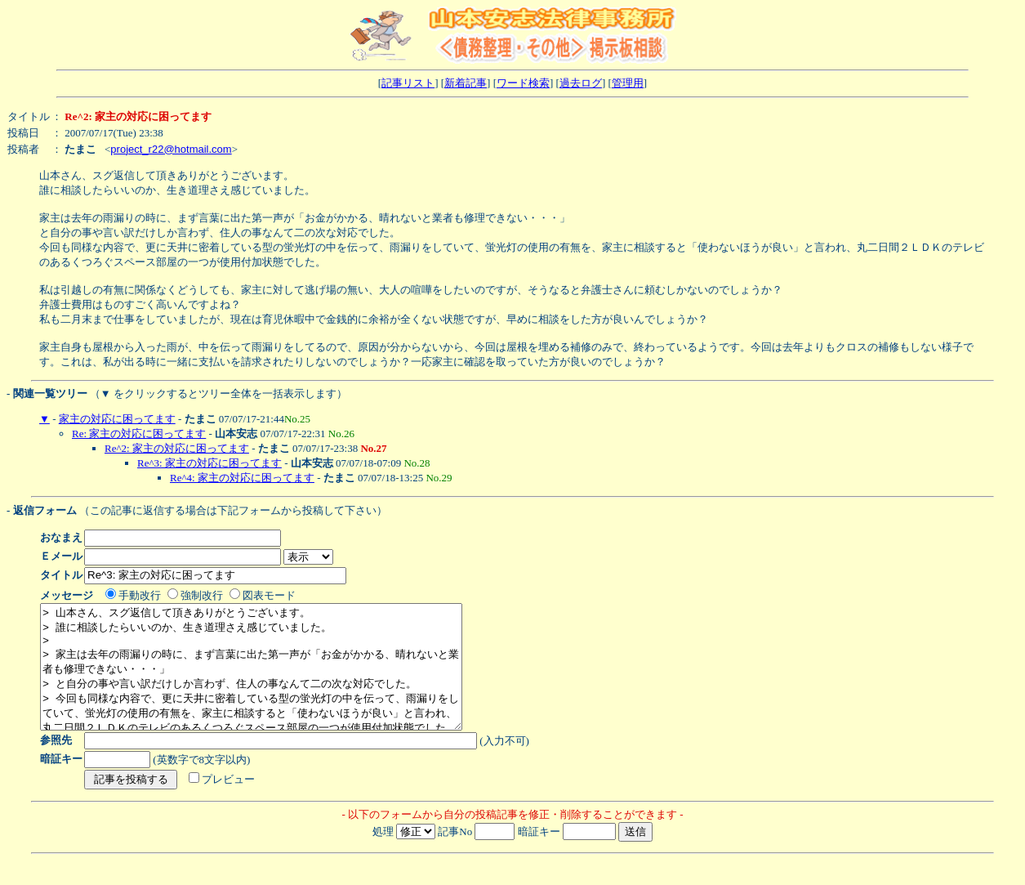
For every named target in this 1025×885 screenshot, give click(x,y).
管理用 (628, 83)
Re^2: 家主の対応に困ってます (177, 448)
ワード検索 (523, 83)
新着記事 (465, 83)
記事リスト (408, 83)
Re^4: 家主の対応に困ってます (242, 478)
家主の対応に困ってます (117, 419)
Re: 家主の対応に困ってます (139, 433)
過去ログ (580, 83)
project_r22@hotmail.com (170, 149)
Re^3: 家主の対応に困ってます (209, 463)
